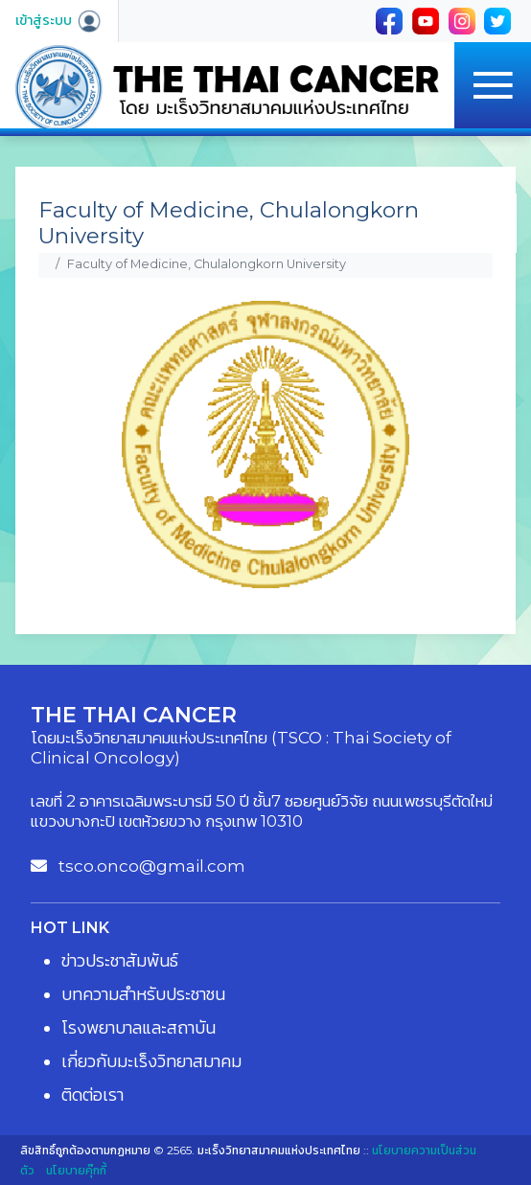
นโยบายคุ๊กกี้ (76, 1170)
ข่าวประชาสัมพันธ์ (119, 960)
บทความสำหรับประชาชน (143, 994)
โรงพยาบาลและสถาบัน (138, 1027)
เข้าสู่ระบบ (59, 20)
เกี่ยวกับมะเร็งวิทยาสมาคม (151, 1061)
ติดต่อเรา (92, 1094)
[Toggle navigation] (492, 85)
